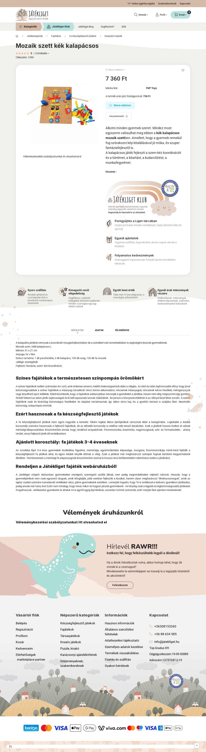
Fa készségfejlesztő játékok (82, 36)
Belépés (21, 623)
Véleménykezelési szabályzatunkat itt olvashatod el (52, 156)
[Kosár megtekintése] (180, 15)
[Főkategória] (17, 36)
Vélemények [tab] (122, 330)
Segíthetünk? (107, 26)
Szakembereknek (167, 3)
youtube (165, 677)
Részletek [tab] (77, 330)
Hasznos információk (119, 623)
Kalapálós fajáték (113, 36)
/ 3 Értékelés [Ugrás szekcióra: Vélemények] (40, 53)
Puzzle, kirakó (69, 648)
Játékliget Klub (61, 26)
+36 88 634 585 (165, 634)
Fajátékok (56, 36)
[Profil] (161, 15)
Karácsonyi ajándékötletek (78, 655)
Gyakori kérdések (117, 666)
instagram (157, 677)
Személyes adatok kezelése (124, 647)
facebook (150, 677)
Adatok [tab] (99, 330)
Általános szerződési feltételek (119, 632)
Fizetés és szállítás (118, 659)
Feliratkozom (120, 585)
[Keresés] (141, 15)
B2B (124, 26)
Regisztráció (24, 629)
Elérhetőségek (26, 655)
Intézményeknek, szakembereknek (72, 663)
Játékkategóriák (35, 36)
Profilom (22, 636)
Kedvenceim (24, 648)
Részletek (110, 172)
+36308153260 (165, 626)
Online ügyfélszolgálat (143, 3)
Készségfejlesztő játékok (77, 623)
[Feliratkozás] (119, 116)
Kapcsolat (185, 3)
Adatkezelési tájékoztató (122, 640)
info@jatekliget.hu (166, 642)
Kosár (20, 642)
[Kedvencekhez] (183, 70)
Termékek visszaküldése (122, 653)
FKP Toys (151, 88)
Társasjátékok (70, 636)
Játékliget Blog (85, 26)
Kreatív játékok (70, 642)
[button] (28, 27)
